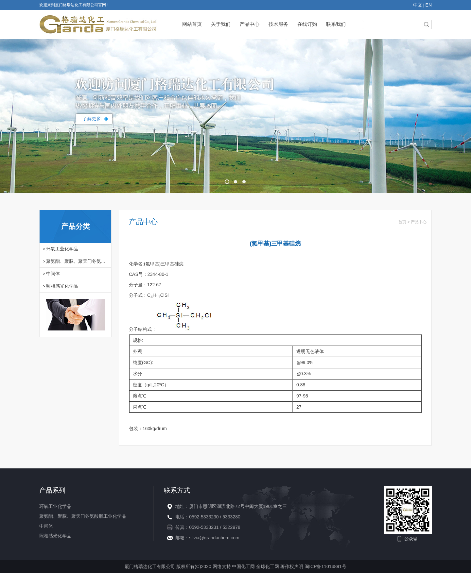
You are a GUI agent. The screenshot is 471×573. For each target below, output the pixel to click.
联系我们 (336, 24)
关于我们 (221, 24)
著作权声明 (292, 566)
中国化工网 (243, 566)
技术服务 (278, 24)
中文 (417, 5)
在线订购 (307, 24)
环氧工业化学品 (62, 248)
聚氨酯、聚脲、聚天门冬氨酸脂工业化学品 (82, 516)
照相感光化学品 (62, 286)
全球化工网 (267, 566)
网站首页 (192, 24)
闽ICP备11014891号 (325, 566)
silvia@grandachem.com (214, 537)
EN (429, 5)
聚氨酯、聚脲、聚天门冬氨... (75, 261)
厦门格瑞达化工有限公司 (150, 566)
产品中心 (249, 24)
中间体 (53, 273)
